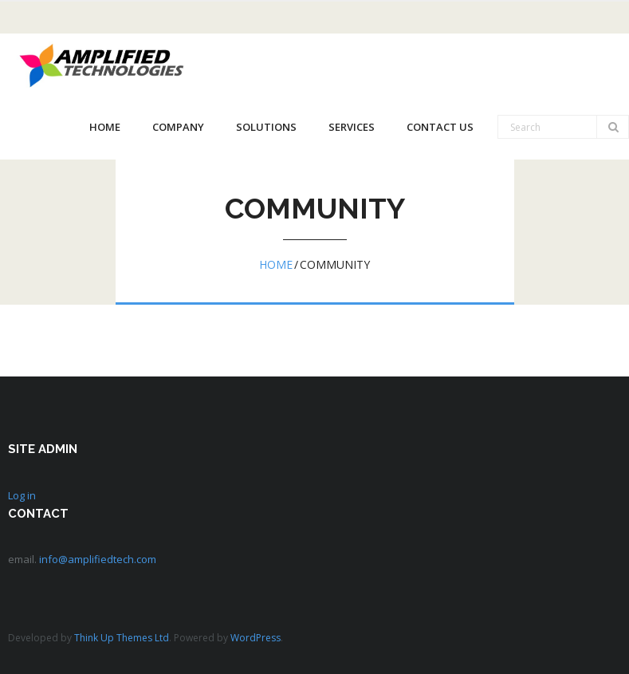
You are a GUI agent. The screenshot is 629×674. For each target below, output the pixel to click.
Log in (22, 495)
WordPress (255, 637)
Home (276, 264)
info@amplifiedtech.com (97, 559)
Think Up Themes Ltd (121, 637)
